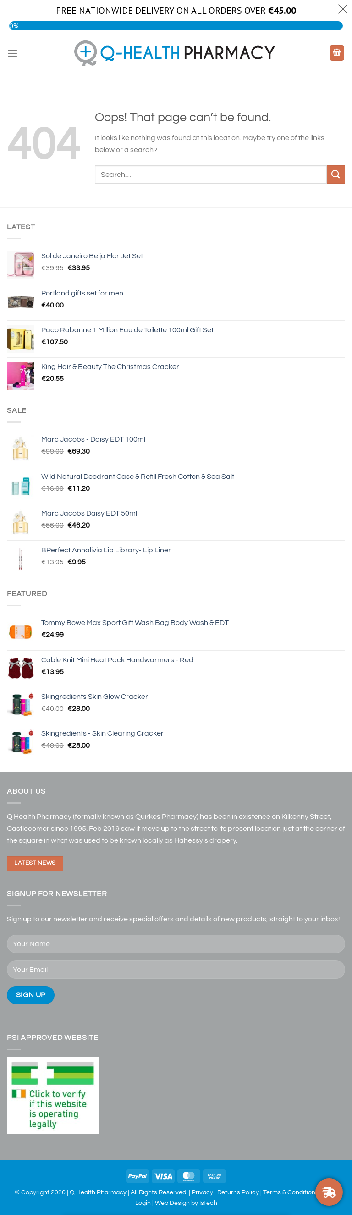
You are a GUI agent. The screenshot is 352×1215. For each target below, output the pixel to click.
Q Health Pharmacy (98, 1192)
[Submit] (336, 174)
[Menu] (12, 53)
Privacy (202, 1192)
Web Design (172, 1202)
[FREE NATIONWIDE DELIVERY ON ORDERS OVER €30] (329, 1192)
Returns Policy (238, 1192)
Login (143, 1202)
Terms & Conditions (291, 1192)
